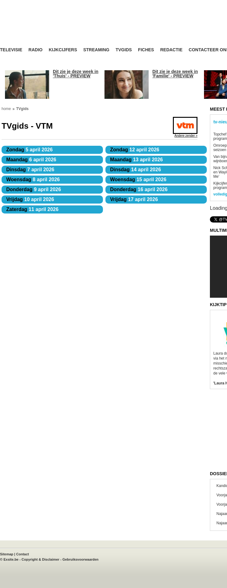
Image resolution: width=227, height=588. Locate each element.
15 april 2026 (138, 179)
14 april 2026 (135, 169)
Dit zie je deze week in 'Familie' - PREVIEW (175, 73)
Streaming (96, 50)
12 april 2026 (134, 149)
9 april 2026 (33, 189)
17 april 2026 (134, 199)
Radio (36, 50)
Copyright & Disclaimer (40, 559)
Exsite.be (10, 559)
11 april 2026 (32, 209)
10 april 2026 (30, 199)
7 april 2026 (30, 169)
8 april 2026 (33, 179)
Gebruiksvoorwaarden (81, 559)
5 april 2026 (29, 149)
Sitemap (6, 554)
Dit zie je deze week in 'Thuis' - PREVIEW (75, 73)
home (6, 109)
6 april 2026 (31, 159)
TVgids (124, 50)
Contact (22, 554)
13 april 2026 (136, 159)
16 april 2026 (139, 189)
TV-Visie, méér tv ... (50, 28)
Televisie (11, 50)
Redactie (171, 50)
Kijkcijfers (63, 50)
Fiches (146, 50)
